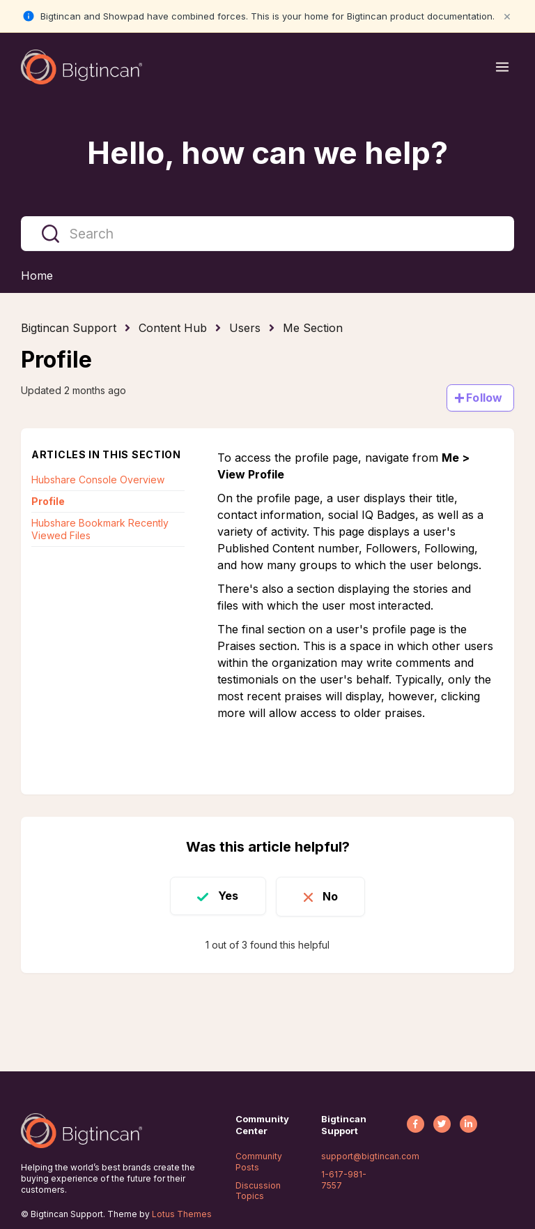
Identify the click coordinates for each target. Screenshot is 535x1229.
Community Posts (258, 1162)
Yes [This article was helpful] (227, 896)
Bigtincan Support (68, 328)
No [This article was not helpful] (331, 896)
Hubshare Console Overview (97, 479)
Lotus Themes (182, 1214)
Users (245, 328)
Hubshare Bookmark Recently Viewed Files (100, 529)
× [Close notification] (507, 15)
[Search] (267, 233)
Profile (48, 501)
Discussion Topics (258, 1191)
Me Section (313, 328)
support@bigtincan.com (370, 1156)
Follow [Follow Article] (484, 398)
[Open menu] (502, 67)
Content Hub (173, 328)
